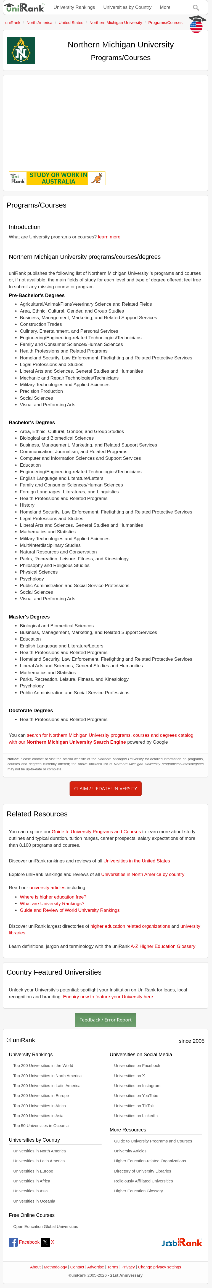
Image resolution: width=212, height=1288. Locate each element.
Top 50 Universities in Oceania (41, 1125)
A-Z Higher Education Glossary (163, 946)
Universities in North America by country (142, 874)
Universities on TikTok (134, 1106)
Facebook (24, 1242)
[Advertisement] (105, 119)
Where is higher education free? (53, 897)
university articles (47, 887)
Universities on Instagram (137, 1085)
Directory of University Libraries (142, 1171)
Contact (77, 1267)
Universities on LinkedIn (136, 1116)
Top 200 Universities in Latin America (47, 1085)
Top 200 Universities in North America (47, 1076)
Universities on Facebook (137, 1065)
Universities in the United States (137, 861)
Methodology (55, 1267)
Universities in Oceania (34, 1201)
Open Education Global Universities (45, 1226)
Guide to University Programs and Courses (96, 831)
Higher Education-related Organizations (150, 1161)
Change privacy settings (159, 1267)
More (165, 7)
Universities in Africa (31, 1181)
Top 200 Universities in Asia (38, 1116)
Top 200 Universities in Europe (41, 1095)
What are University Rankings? (52, 903)
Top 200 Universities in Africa (39, 1106)
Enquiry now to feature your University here (108, 996)
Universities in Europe (33, 1171)
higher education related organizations (130, 926)
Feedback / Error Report (106, 1020)
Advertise (95, 1267)
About (35, 1267)
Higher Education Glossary (138, 1191)
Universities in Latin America (39, 1161)
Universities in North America (39, 1151)
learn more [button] (109, 237)
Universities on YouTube (136, 1095)
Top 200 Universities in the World (43, 1065)
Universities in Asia (30, 1191)
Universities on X (129, 1076)
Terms (112, 1267)
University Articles (130, 1151)
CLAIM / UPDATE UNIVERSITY (105, 788)
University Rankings (74, 7)
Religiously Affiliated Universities (143, 1181)
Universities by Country (127, 7)
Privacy (128, 1267)
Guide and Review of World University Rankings (70, 910)
